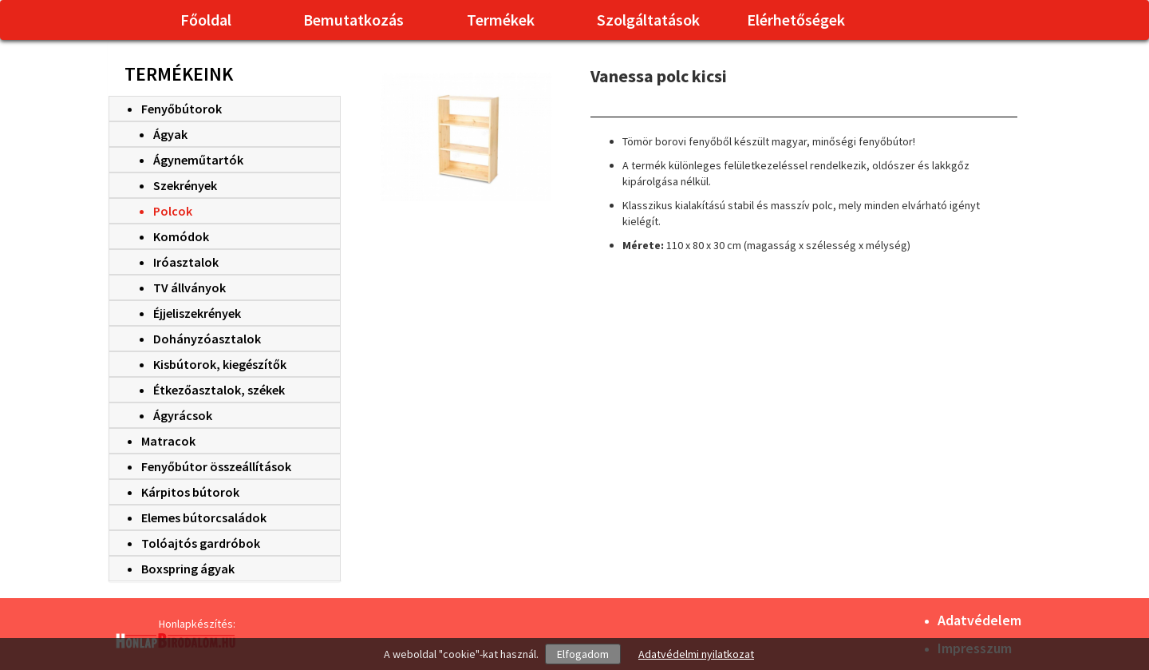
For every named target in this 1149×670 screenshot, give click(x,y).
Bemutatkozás (353, 20)
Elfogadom (583, 654)
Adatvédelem (979, 620)
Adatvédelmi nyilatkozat (696, 654)
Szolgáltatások (648, 20)
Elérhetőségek (796, 20)
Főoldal (205, 20)
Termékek (501, 20)
